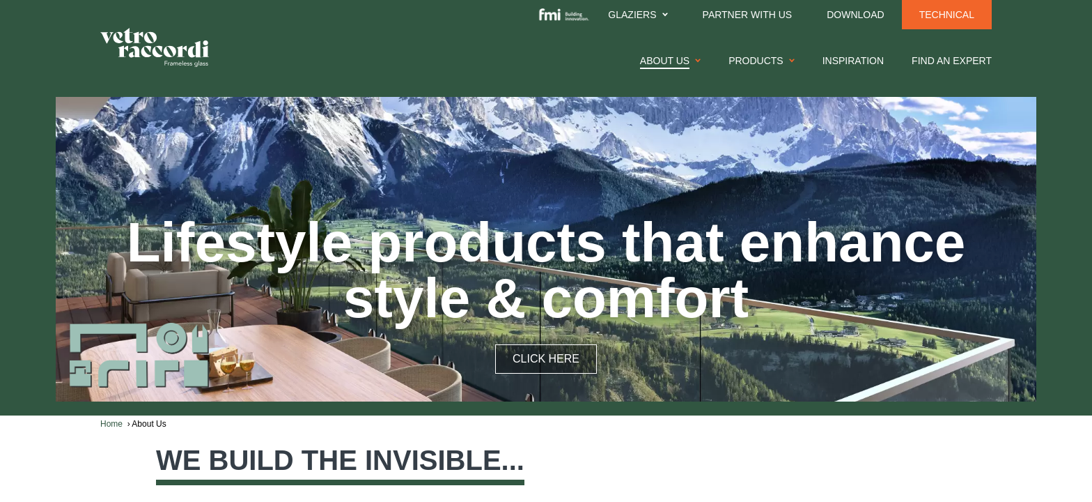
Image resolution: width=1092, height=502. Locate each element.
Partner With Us (748, 14)
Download (855, 14)
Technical (946, 14)
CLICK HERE (546, 359)
